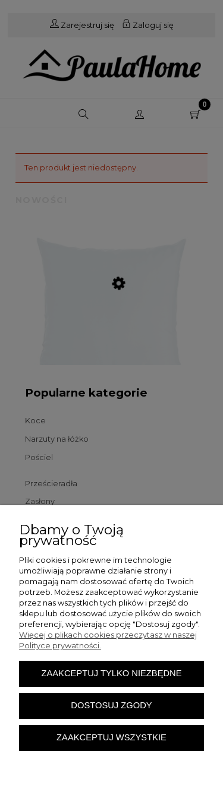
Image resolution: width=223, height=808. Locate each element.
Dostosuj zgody (111, 705)
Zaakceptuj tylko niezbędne (111, 673)
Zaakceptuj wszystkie (111, 737)
